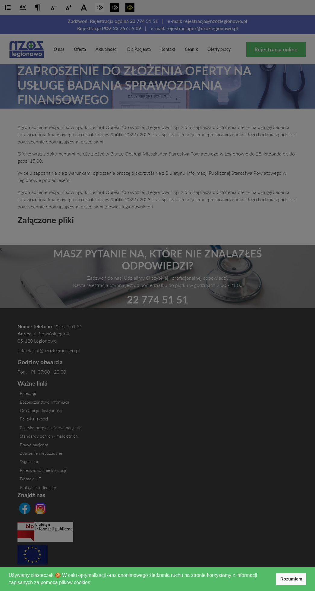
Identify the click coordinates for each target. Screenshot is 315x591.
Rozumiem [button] (291, 579)
